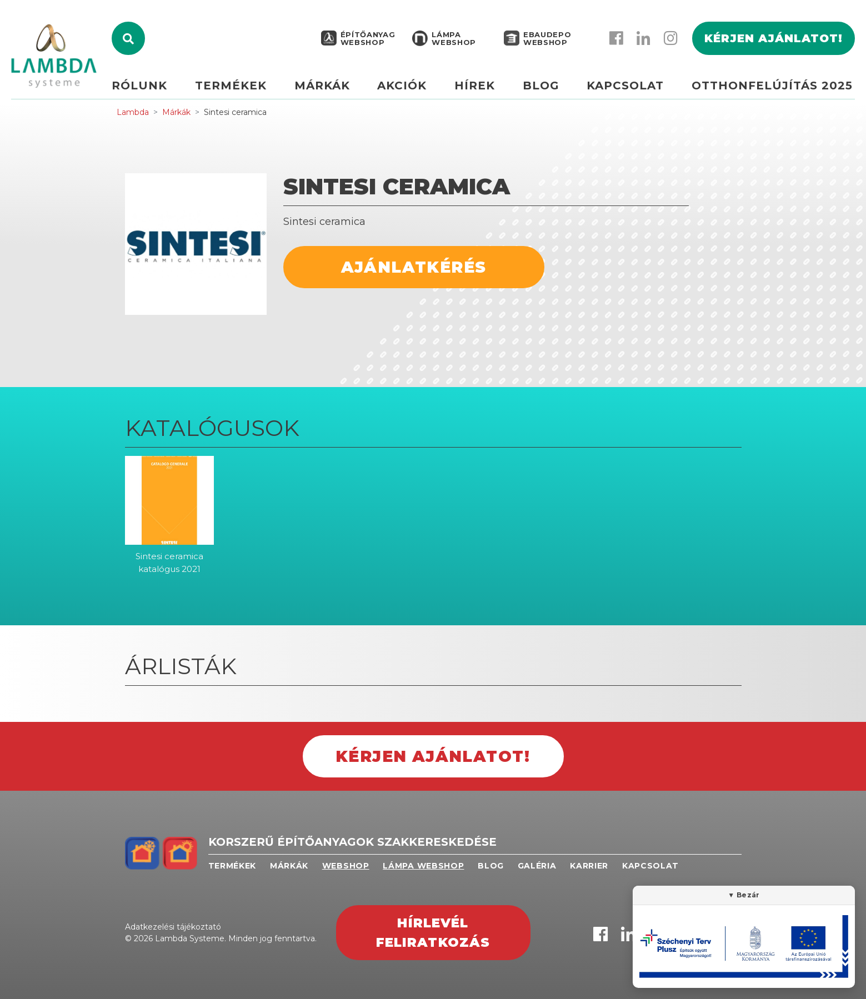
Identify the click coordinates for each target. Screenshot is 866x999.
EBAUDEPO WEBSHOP (546, 40)
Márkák (326, 87)
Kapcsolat (626, 87)
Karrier (589, 866)
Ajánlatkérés (414, 267)
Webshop (345, 866)
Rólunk (145, 87)
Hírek (477, 87)
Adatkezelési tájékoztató (173, 927)
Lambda (133, 112)
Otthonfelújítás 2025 (772, 87)
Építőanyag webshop (366, 40)
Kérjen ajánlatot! (773, 40)
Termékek (236, 87)
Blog (542, 87)
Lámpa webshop (453, 40)
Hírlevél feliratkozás (433, 932)
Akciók (405, 87)
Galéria (537, 866)
